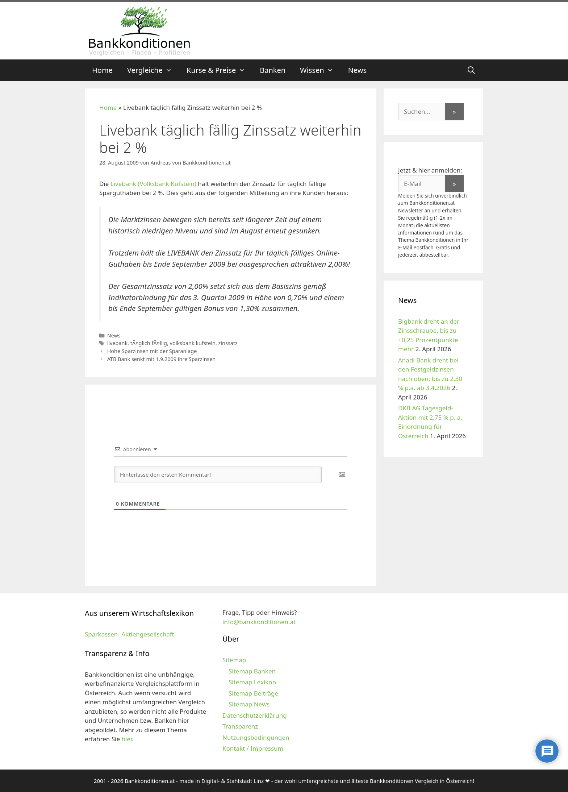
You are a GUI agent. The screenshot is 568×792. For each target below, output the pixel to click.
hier (126, 739)
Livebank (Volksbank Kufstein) (153, 183)
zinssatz (228, 343)
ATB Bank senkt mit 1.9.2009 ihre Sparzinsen (161, 359)
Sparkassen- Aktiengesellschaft (129, 634)
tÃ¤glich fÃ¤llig (148, 343)
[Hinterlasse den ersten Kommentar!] (218, 474)
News (357, 70)
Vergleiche (153, 70)
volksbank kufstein (193, 343)
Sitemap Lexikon (252, 682)
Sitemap (234, 660)
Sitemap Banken (252, 671)
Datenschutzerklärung (254, 715)
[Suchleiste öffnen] (471, 70)
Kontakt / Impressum (252, 748)
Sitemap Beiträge (253, 693)
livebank (117, 343)
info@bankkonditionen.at (259, 622)
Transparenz (240, 726)
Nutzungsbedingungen (255, 737)
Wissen (320, 70)
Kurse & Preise (219, 70)
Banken (272, 70)
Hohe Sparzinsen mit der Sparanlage (152, 351)
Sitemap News (249, 704)
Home (102, 70)
